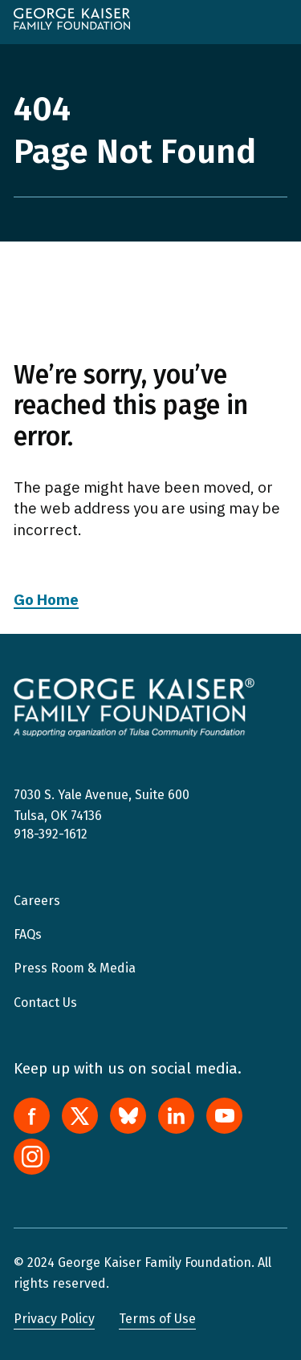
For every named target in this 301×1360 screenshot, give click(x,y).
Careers (37, 900)
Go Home (46, 599)
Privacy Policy (54, 1318)
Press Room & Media (75, 968)
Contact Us (45, 1002)
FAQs (28, 934)
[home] (72, 19)
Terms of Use (157, 1318)
